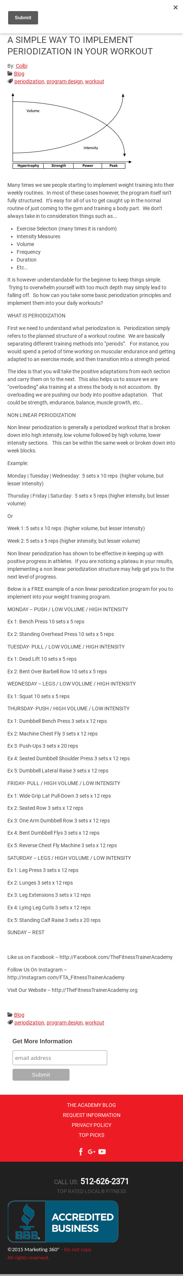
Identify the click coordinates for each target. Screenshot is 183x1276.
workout (94, 81)
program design (65, 81)
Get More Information (42, 1041)
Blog (19, 74)
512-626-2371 (103, 1181)
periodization (29, 81)
